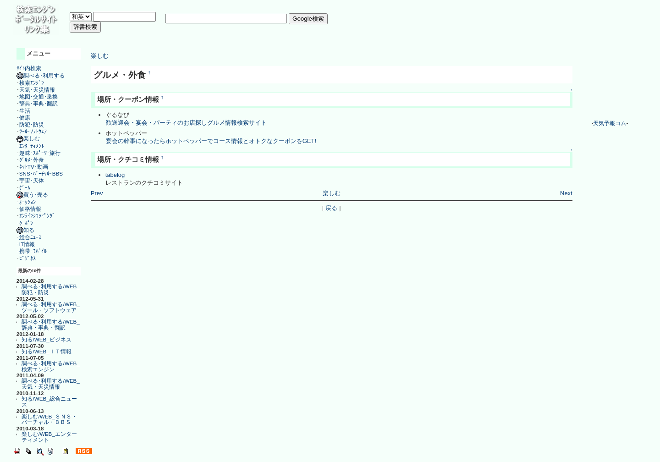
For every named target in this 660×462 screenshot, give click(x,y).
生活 (24, 111)
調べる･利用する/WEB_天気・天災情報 (50, 384)
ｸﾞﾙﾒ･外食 (31, 160)
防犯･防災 (31, 124)
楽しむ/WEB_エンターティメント (49, 437)
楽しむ (28, 138)
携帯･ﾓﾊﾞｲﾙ (33, 251)
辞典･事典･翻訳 (38, 103)
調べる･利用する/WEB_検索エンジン (50, 366)
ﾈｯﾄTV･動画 (33, 167)
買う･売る (32, 195)
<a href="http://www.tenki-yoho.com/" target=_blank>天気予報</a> (609, 82)
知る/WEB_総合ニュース (49, 401)
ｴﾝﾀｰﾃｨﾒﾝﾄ (31, 146)
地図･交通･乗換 (38, 96)
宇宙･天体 (31, 180)
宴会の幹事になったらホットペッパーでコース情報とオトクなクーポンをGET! (210, 141)
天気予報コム (609, 123)
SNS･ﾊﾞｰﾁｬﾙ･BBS (41, 173)
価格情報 (30, 209)
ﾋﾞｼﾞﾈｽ (27, 258)
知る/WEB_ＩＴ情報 (46, 351)
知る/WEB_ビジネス (46, 339)
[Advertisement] (236, 38)
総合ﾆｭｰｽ (30, 237)
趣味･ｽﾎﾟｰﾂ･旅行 (39, 153)
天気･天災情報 (37, 90)
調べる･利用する (40, 75)
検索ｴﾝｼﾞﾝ (31, 83)
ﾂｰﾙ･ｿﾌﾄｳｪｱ (33, 131)
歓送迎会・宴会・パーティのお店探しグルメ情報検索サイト (186, 122)
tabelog (115, 174)
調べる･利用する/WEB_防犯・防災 (50, 289)
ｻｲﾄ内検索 (28, 68)
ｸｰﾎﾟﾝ (26, 223)
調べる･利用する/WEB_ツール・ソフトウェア (50, 307)
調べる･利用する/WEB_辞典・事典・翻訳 (50, 324)
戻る (331, 207)
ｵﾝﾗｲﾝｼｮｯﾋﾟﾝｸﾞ (37, 216)
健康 (24, 118)
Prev (97, 193)
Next (566, 193)
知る (25, 230)
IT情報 (27, 244)
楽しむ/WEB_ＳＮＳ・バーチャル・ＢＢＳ (49, 419)
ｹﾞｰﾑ (24, 188)
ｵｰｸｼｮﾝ (27, 202)
